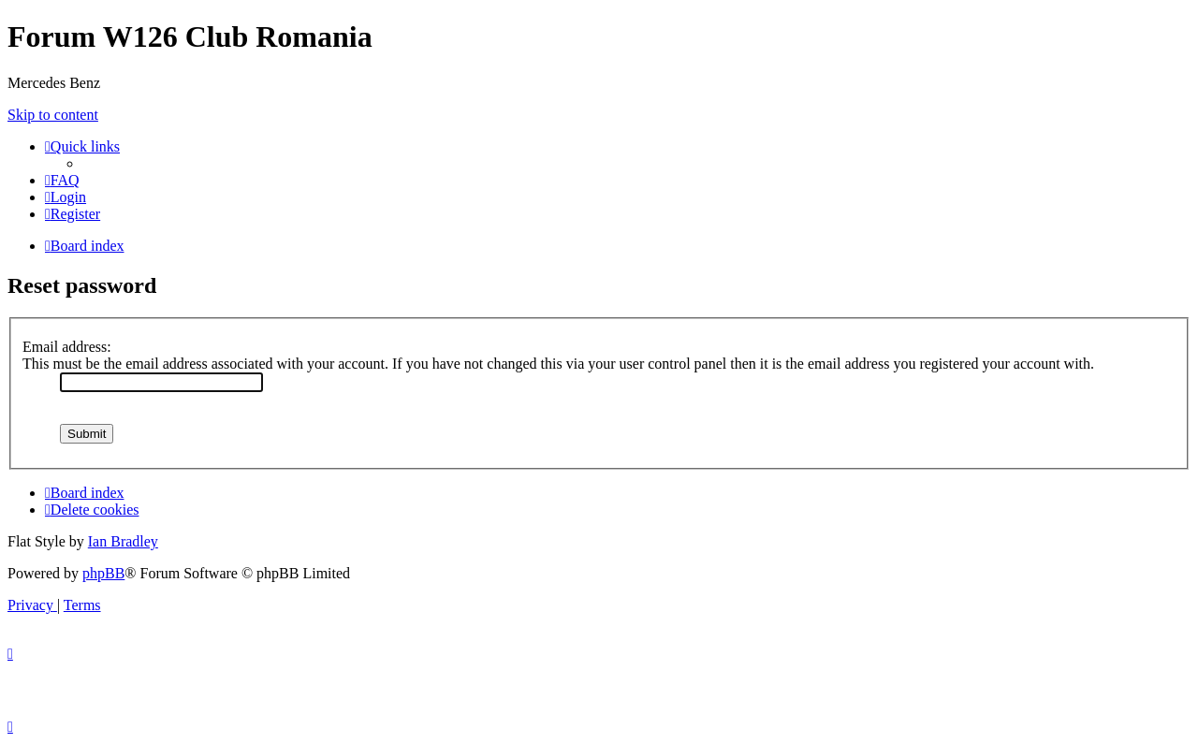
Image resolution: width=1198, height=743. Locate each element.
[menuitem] (62, 180)
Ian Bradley (123, 541)
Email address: (66, 347)
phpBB (103, 573)
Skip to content (52, 115)
